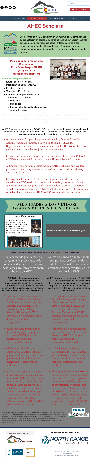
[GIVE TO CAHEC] (80, 9)
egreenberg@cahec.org (26, 73)
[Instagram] (6, 7)
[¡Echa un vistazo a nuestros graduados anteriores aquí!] (68, 230)
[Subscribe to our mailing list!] (20, 433)
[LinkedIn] (10, 7)
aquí (70, 453)
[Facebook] (2, 7)
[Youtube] (14, 7)
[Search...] (78, 3)
